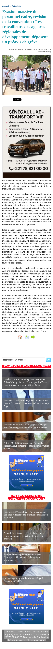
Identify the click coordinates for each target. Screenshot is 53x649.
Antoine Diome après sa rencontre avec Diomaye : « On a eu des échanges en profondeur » (23, 557)
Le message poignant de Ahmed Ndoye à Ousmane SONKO (23, 579)
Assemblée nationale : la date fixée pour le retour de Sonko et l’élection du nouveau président (24, 536)
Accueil (5, 6)
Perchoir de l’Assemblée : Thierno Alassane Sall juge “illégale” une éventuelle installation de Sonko (26, 515)
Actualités (16, 6)
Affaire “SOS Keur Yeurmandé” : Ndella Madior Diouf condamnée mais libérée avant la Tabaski (26, 446)
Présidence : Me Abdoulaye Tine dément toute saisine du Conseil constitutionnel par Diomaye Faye (26, 403)
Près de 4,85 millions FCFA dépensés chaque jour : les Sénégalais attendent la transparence (25, 426)
